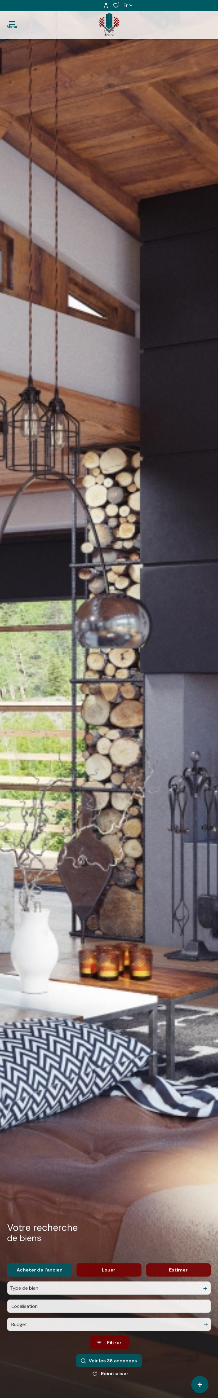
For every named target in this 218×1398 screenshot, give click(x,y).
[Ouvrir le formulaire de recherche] (109, 1354)
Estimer (178, 1282)
